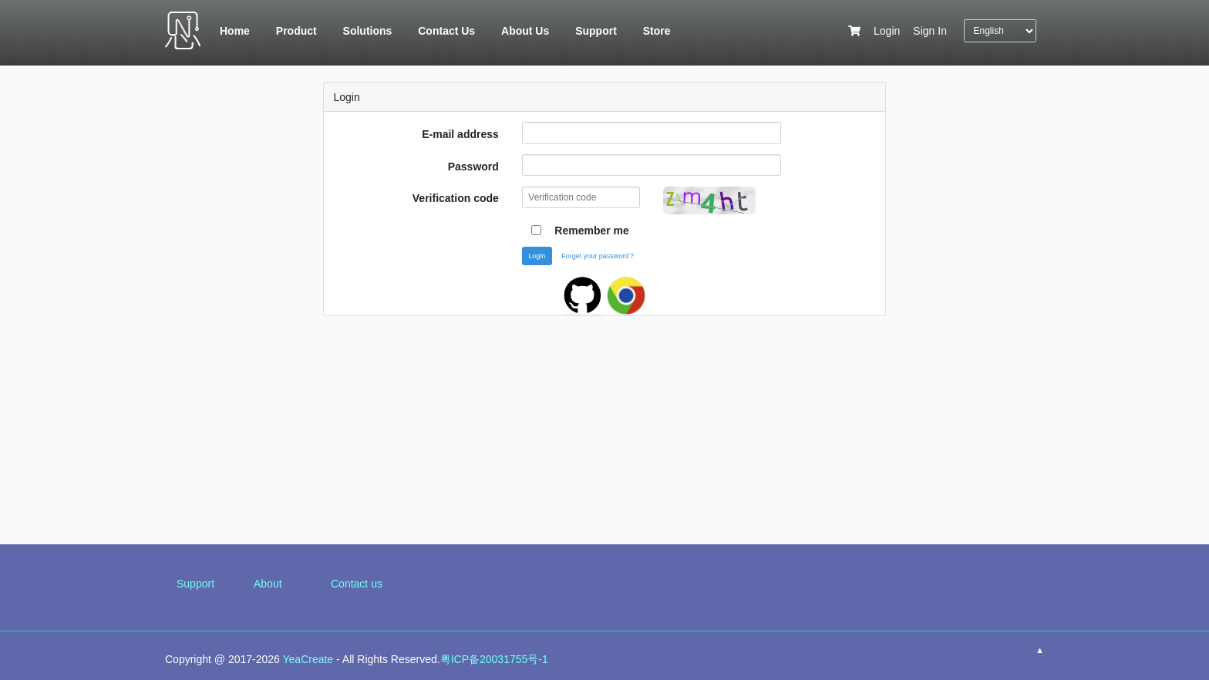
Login (887, 31)
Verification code (456, 198)
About (268, 583)
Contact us (356, 583)
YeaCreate (308, 659)
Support (195, 583)
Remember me (591, 230)
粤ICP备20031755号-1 (494, 659)
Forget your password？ (598, 256)
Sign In (930, 31)
